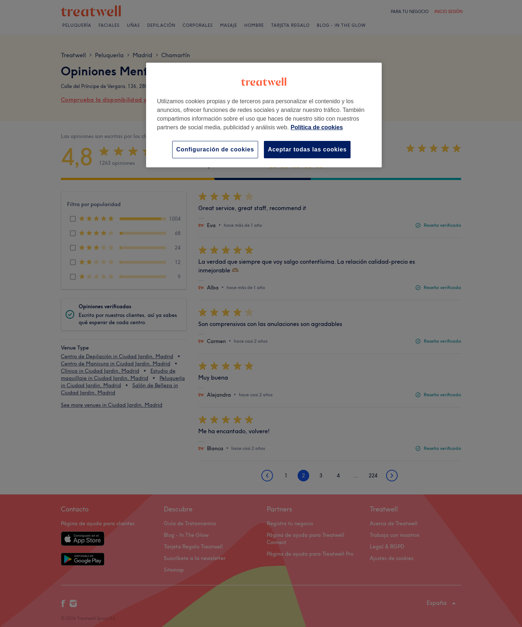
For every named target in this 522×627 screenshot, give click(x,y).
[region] (264, 115)
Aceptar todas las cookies (307, 149)
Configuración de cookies (215, 149)
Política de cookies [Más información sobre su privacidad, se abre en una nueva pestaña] (317, 127)
